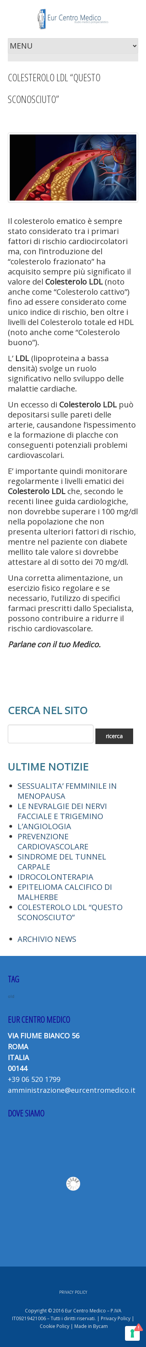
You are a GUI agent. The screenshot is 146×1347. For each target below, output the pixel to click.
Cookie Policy (54, 1326)
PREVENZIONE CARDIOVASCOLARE (53, 841)
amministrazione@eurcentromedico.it (71, 1090)
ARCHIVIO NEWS (47, 939)
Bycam (100, 1326)
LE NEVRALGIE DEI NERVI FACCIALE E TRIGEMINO (62, 811)
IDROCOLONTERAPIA (55, 877)
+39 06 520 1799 (34, 1079)
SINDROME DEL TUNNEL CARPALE (62, 861)
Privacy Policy (115, 1318)
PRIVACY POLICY (73, 1292)
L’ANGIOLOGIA (44, 826)
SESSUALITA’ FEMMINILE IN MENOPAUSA (67, 791)
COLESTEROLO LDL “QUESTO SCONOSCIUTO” (70, 912)
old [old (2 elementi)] (11, 996)
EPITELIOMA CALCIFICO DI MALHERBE (65, 892)
